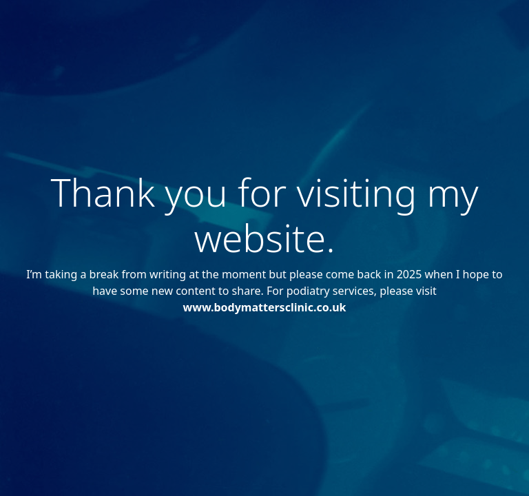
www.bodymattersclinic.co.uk (264, 307)
